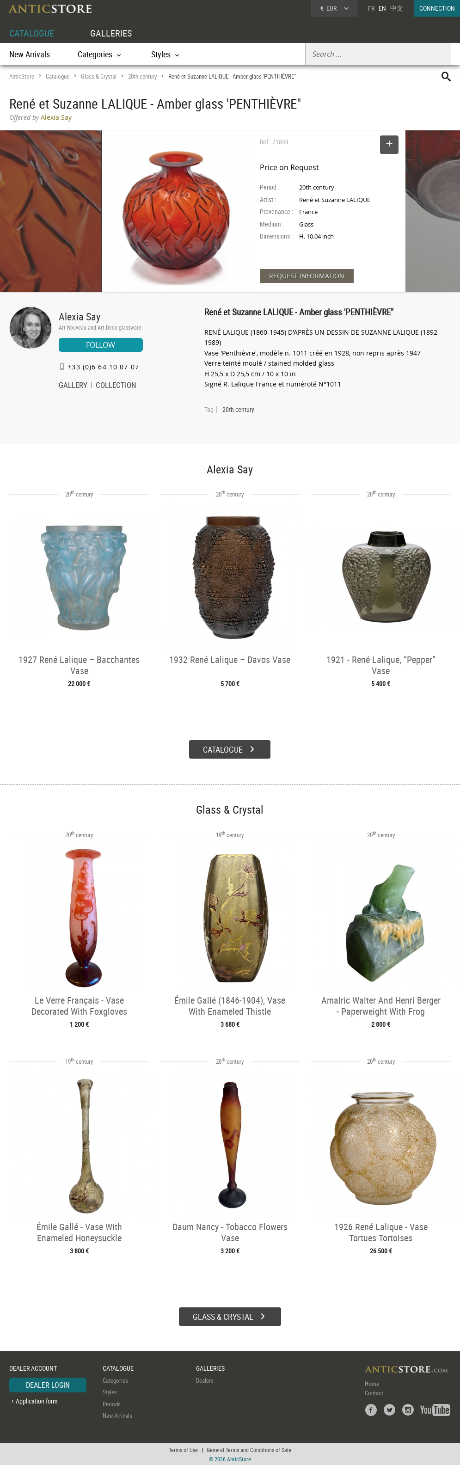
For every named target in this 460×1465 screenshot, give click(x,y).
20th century (142, 76)
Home (372, 1382)
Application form (37, 1400)
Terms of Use (183, 1449)
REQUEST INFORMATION (306, 275)
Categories (115, 1379)
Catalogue (57, 76)
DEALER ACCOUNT (33, 1367)
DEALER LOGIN (48, 1384)
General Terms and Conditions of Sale (249, 1449)
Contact (374, 1391)
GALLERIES (111, 33)
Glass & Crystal (99, 76)
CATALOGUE (31, 33)
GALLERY (73, 386)
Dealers (205, 1379)
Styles (110, 1391)
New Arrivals (29, 54)
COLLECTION (116, 386)
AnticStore (21, 76)
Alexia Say (79, 316)
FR (371, 8)
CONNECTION (437, 8)
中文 (396, 8)
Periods (112, 1402)
